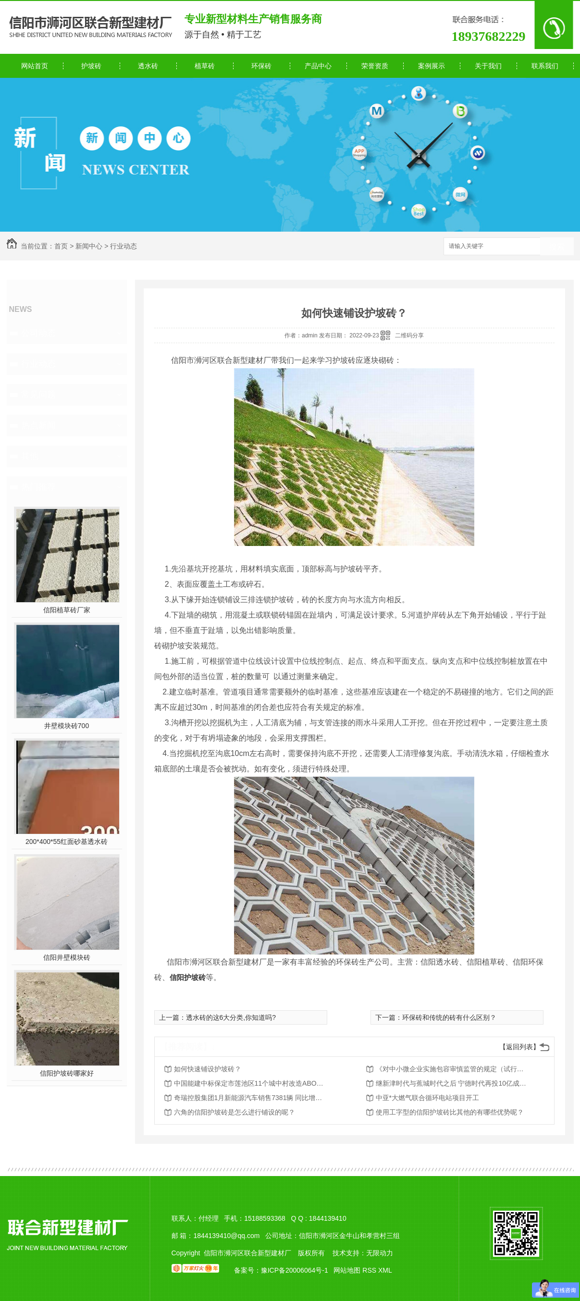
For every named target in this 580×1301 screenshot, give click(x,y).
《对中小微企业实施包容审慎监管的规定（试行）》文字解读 (453, 1069)
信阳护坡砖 (188, 977)
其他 (29, 456)
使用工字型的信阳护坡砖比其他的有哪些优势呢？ (450, 1112)
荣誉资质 (374, 65)
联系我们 (544, 65)
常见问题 (38, 394)
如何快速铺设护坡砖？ (207, 1069)
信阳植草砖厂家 (66, 610)
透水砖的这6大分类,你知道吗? (231, 1017)
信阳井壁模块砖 (66, 957)
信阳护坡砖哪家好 (67, 1073)
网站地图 (346, 1270)
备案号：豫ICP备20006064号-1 (281, 1270)
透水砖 (148, 65)
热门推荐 (38, 487)
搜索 (557, 247)
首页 (61, 246)
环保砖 (261, 65)
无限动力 (379, 1253)
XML (385, 1270)
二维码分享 (409, 335)
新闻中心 (88, 246)
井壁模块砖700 (66, 726)
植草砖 (205, 65)
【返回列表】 (519, 1047)
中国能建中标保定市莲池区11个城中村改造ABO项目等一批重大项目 (251, 1083)
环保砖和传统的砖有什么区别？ (449, 1017)
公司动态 (38, 333)
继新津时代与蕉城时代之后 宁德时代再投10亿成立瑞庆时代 (453, 1083)
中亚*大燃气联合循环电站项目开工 (427, 1098)
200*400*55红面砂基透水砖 (66, 841)
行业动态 (123, 246)
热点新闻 (38, 425)
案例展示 (431, 65)
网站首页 (34, 65)
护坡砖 (91, 65)
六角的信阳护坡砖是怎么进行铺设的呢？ (234, 1112)
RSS (370, 1270)
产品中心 (318, 65)
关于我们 (488, 65)
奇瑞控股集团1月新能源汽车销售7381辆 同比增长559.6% (251, 1098)
